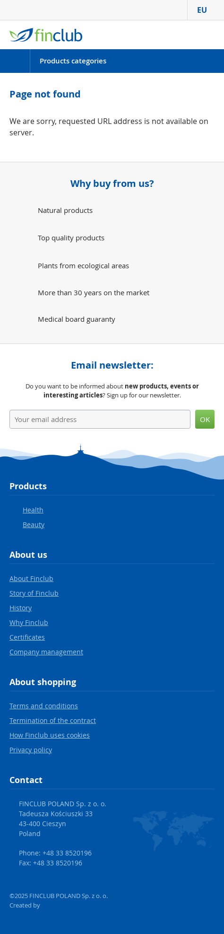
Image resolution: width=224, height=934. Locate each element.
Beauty (33, 524)
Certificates (27, 637)
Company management (46, 651)
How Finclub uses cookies (49, 735)
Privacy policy (30, 749)
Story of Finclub (34, 593)
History (20, 607)
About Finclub (31, 578)
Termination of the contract (52, 720)
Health (33, 509)
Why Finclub (28, 622)
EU (206, 10)
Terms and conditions (43, 705)
